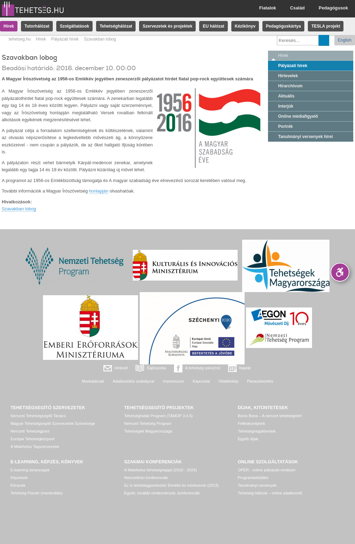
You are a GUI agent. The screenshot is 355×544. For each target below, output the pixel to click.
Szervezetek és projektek (167, 26)
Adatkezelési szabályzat (133, 381)
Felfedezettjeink (251, 423)
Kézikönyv (245, 26)
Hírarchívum (290, 86)
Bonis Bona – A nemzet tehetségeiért (270, 416)
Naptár (245, 368)
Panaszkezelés (260, 381)
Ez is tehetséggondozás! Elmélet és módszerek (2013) (171, 485)
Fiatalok (267, 7)
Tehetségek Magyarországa (148, 431)
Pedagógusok (333, 7)
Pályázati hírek (65, 39)
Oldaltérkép (228, 381)
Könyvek (18, 485)
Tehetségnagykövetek (257, 431)
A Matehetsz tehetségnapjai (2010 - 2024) (160, 470)
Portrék (285, 126)
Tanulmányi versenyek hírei (305, 136)
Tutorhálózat (36, 26)
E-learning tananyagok (30, 470)
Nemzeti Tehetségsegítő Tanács (38, 416)
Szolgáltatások (74, 26)
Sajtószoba (156, 368)
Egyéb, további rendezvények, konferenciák (162, 493)
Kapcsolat (201, 381)
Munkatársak (93, 381)
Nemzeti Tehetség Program (147, 423)
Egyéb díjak (248, 439)
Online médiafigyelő (298, 116)
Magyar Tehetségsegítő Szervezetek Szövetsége (52, 423)
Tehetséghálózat (116, 26)
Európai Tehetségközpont (32, 439)
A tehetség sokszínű (202, 368)
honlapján (99, 191)
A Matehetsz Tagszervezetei (34, 446)
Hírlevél (121, 368)
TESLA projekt (325, 26)
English (345, 40)
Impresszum (173, 381)
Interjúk (285, 106)
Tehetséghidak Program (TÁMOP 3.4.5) (158, 416)
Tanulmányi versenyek (257, 485)
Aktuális (286, 96)
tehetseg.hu (20, 39)
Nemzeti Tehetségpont (29, 431)
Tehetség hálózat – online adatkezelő (270, 493)
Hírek (8, 26)
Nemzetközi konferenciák (146, 478)
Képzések (19, 478)
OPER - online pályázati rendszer (267, 470)
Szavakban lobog (19, 208)
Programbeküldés (253, 478)
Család (297, 7)
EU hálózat (213, 26)
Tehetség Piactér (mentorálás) (36, 493)
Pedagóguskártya (283, 26)
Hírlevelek (288, 75)
